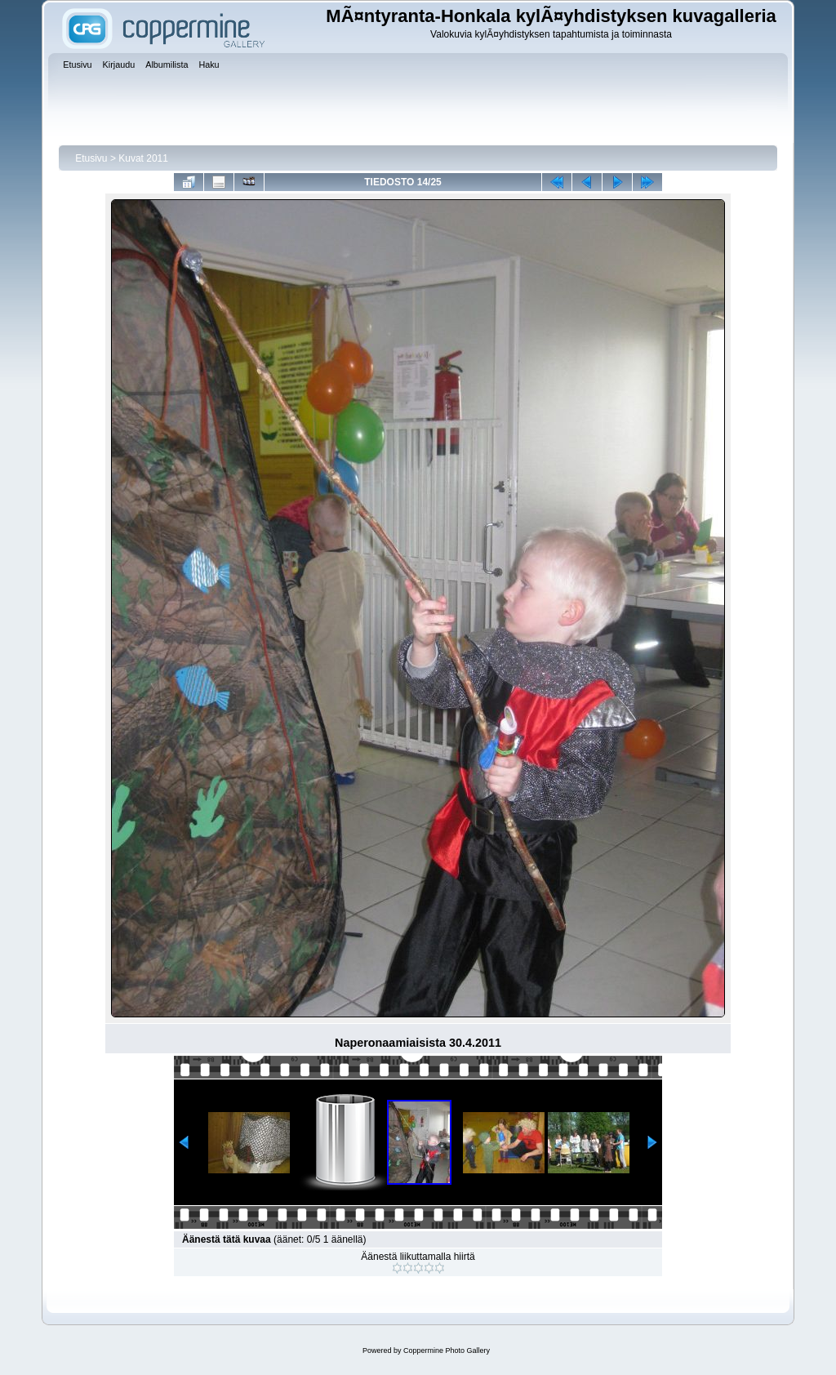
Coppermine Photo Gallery (446, 1350)
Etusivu (91, 158)
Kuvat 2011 (143, 158)
